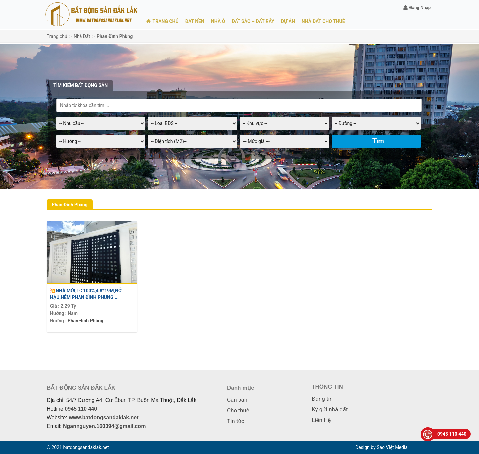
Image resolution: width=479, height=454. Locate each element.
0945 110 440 (81, 409)
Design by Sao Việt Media (381, 447)
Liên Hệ (321, 420)
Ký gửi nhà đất (330, 409)
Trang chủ (57, 36)
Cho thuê (238, 410)
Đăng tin (322, 399)
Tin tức (235, 421)
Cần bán (237, 400)
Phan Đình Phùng (86, 320)
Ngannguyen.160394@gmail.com (104, 426)
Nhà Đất (82, 36)
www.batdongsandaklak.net (103, 417)
